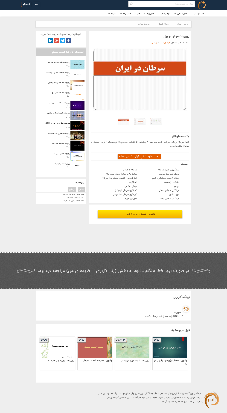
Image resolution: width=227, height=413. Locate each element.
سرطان (81, 189)
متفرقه (112, 13)
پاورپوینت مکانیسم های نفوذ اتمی (58, 62)
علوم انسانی (181, 13)
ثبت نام (26, 4)
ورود (36, 4)
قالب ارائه (125, 13)
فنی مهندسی (197, 13)
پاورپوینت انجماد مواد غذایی (60, 143)
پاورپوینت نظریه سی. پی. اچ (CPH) (57, 123)
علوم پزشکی (164, 13)
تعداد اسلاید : (151, 156)
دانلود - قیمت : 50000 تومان (140, 214)
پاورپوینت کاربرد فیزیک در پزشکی (58, 113)
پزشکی (154, 43)
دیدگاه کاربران (163, 24)
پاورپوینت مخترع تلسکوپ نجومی (58, 133)
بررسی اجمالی (182, 24)
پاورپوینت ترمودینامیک (62, 163)
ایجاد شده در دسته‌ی (179, 42)
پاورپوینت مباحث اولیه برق (61, 92)
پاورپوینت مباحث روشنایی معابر (59, 82)
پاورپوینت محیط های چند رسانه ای (58, 72)
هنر (137, 13)
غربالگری (72, 189)
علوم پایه (149, 13)
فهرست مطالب (144, 24)
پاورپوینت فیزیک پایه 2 (62, 153)
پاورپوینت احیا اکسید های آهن (59, 102)
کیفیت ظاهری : (129, 156)
